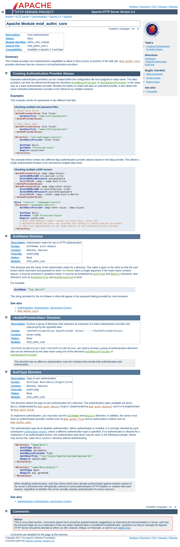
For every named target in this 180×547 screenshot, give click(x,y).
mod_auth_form (23, 410)
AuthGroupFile (63, 277)
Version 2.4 (55, 16)
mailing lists (124, 527)
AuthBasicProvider (84, 82)
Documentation (39, 16)
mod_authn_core (129, 61)
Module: (16, 261)
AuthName (150, 58)
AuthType (150, 64)
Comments (151, 91)
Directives (145, 6)
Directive (36, 236)
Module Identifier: (16, 42)
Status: (10, 38)
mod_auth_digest (100, 406)
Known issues (153, 78)
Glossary (162, 6)
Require (115, 274)
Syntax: (15, 246)
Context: (16, 250)
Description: (13, 34)
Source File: (13, 45)
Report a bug (152, 81)
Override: (16, 253)
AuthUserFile (40, 277)
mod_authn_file (74, 419)
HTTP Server (22, 16)
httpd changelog (154, 74)
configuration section (35, 431)
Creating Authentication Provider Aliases (158, 48)
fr (138, 28)
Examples (17, 95)
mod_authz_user (21, 422)
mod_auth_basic (47, 406)
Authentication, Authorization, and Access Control (44, 307)
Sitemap (173, 6)
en (133, 28)
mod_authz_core (28, 311)
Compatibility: (14, 49)
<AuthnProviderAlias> (156, 61)
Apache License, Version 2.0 (39, 540)
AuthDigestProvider (113, 82)
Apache (9, 16)
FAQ (154, 6)
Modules (133, 6)
